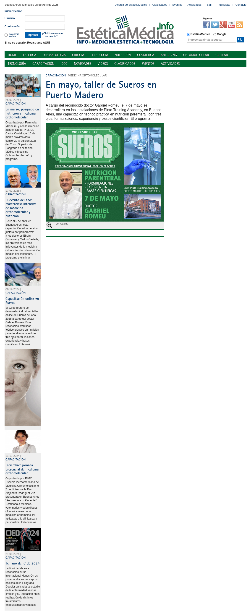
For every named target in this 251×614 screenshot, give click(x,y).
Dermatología (54, 55)
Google (219, 34)
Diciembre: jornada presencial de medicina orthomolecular (22, 469)
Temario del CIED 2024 (22, 563)
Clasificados (159, 4)
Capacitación (43, 63)
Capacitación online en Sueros (22, 300)
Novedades (82, 63)
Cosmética (145, 55)
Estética (29, 55)
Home (12, 55)
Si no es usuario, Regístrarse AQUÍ (27, 42)
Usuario (10, 18)
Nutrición (123, 55)
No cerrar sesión (12, 35)
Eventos (177, 4)
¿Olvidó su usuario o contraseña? (52, 35)
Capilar (221, 55)
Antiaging (169, 55)
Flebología (99, 55)
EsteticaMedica (198, 34)
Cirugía (78, 55)
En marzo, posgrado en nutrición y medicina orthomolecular (22, 113)
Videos (103, 63)
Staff (209, 4)
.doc (64, 63)
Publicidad (223, 4)
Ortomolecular (196, 55)
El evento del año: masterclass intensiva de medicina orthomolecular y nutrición (20, 208)
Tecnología (17, 63)
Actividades (194, 4)
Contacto (240, 4)
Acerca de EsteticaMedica (131, 4)
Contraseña (12, 26)
